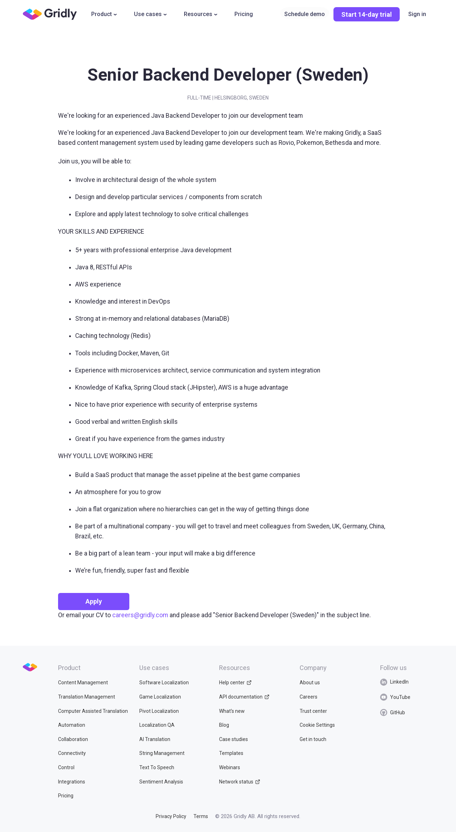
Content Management (83, 682)
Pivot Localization (159, 711)
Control (66, 767)
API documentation (244, 697)
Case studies (233, 739)
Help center (235, 682)
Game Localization (160, 697)
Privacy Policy (171, 816)
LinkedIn (394, 682)
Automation (71, 725)
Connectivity (72, 753)
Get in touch (310, 739)
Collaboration (73, 739)
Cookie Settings (315, 725)
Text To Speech (156, 767)
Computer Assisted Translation (93, 711)
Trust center (311, 711)
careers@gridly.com (140, 615)
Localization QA (157, 725)
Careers (306, 697)
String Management (162, 753)
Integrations (71, 782)
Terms (200, 816)
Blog (224, 725)
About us (307, 682)
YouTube (395, 697)
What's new (232, 711)
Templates (231, 753)
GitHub (392, 712)
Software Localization (164, 682)
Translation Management (86, 697)
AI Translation (154, 739)
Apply (94, 601)
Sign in (417, 14)
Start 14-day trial (366, 14)
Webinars (229, 767)
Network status (239, 782)
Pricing (243, 14)
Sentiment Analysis (161, 782)
